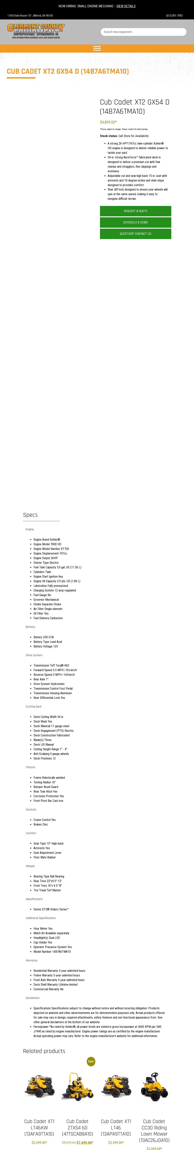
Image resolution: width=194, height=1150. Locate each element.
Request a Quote (135, 211)
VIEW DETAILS (126, 6)
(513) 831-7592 (174, 15)
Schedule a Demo (135, 222)
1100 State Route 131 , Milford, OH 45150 (30, 15)
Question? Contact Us (135, 234)
